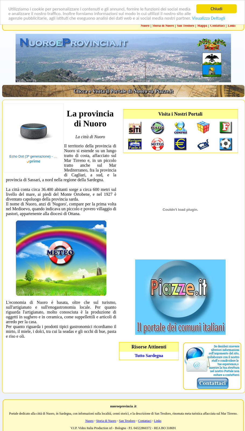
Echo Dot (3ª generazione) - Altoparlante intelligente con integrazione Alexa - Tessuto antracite (33, 156)
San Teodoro (185, 25)
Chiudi (216, 9)
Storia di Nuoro (163, 25)
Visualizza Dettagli (208, 18)
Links (232, 25)
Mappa (202, 25)
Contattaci (217, 25)
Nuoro (145, 25)
